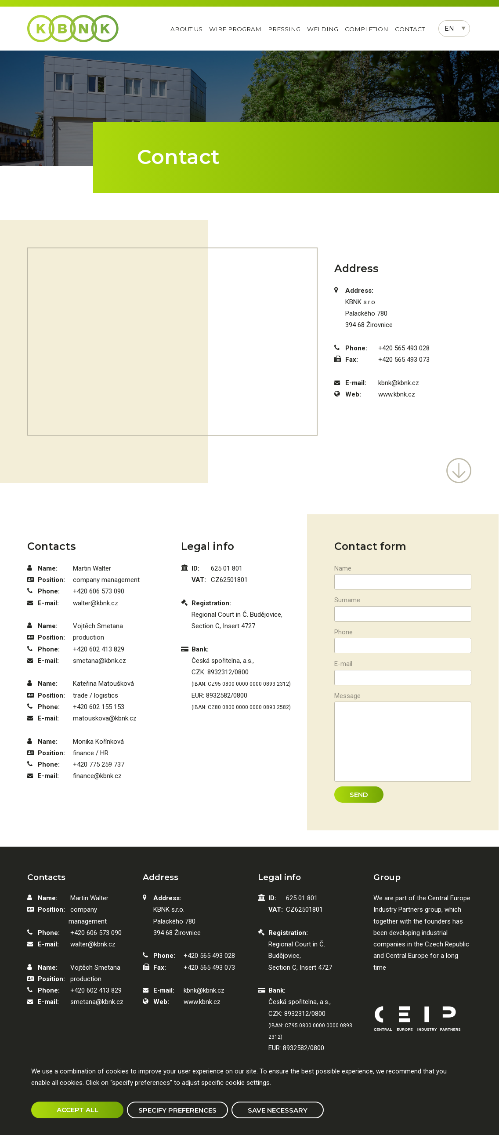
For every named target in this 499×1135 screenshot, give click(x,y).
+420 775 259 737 (98, 764)
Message (347, 696)
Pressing (284, 29)
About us (186, 29)
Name (342, 568)
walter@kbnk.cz (95, 603)
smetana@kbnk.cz (99, 661)
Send (359, 794)
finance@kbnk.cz (97, 776)
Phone (343, 632)
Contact (410, 29)
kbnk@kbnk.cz (398, 383)
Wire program (235, 29)
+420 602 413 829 (98, 649)
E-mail (343, 664)
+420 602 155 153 (98, 707)
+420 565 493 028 (404, 348)
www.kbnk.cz (396, 394)
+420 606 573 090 (98, 591)
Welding (322, 29)
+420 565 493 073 (404, 360)
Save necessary (277, 1110)
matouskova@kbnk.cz (105, 718)
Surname (347, 600)
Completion (366, 29)
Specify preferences (177, 1110)
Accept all (77, 1110)
